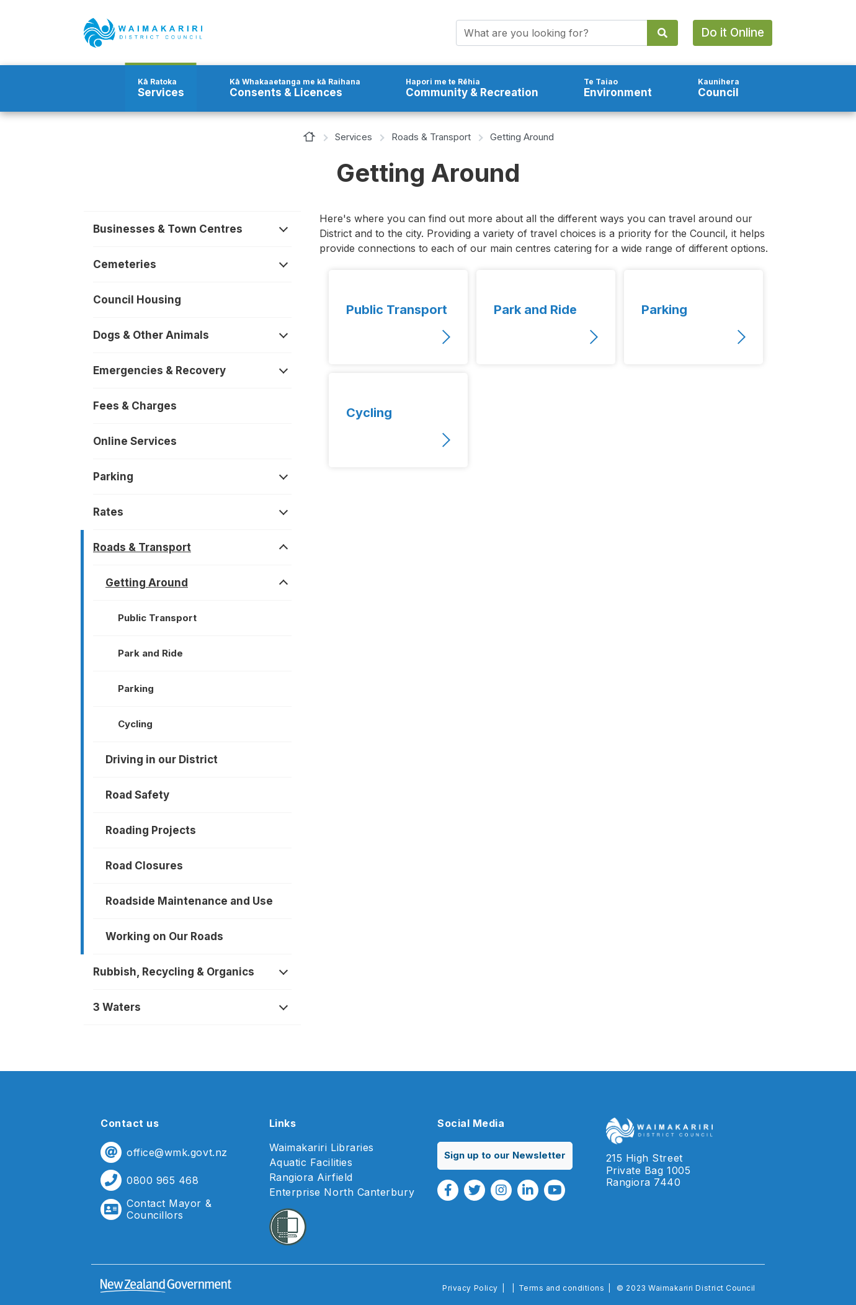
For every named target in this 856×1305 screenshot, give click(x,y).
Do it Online (732, 32)
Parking (113, 476)
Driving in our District (161, 759)
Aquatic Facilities (311, 1162)
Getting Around (146, 582)
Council (718, 88)
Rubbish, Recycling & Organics (173, 972)
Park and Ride (150, 653)
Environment (618, 88)
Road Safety (137, 795)
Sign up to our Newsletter (505, 1155)
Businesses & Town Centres (168, 229)
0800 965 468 (162, 1180)
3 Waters (117, 1007)
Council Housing (137, 300)
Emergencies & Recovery (159, 370)
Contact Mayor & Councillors (169, 1209)
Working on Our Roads (164, 936)
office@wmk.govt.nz (177, 1153)
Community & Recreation (472, 88)
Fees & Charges (135, 406)
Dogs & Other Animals (151, 335)
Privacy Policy (469, 1288)
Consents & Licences (295, 88)
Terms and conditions (562, 1288)
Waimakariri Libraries (321, 1148)
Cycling (135, 724)
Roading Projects (150, 830)
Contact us (129, 1123)
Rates (108, 512)
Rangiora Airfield (311, 1177)
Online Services (135, 441)
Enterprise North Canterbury (342, 1192)
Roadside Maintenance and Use (189, 901)
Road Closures (144, 865)
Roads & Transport (431, 137)
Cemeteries (124, 264)
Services (161, 88)
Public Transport (157, 618)
